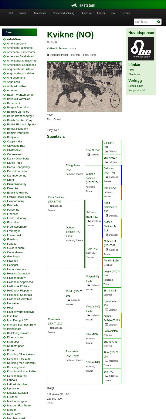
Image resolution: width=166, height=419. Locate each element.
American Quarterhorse (21, 52)
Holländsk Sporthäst (19, 294)
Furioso (11, 243)
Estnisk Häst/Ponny (19, 196)
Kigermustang (15, 337)
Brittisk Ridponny (17, 128)
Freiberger (13, 230)
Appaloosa (13, 81)
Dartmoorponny (16, 175)
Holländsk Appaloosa (20, 282)
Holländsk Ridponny (19, 290)
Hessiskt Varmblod (18, 273)
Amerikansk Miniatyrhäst (22, 60)
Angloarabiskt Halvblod (21, 73)
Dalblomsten (111, 331)
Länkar (101, 13)
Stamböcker (39, 13)
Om (113, 13)
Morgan (12, 409)
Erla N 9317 (110, 157)
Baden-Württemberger (21, 94)
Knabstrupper (15, 345)
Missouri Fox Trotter (19, 405)
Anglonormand (16, 77)
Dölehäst (12, 188)
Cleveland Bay (16, 145)
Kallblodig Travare (18, 333)
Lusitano (12, 397)
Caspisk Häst (15, 141)
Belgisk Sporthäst (18, 107)
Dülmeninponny (16, 184)
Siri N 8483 (110, 290)
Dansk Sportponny (18, 167)
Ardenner (12, 90)
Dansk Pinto (14, 162)
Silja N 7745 (110, 341)
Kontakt (126, 13)
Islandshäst (14, 328)
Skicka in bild (135, 86)
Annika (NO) (93, 362)
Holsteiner (13, 303)
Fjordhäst (13, 222)
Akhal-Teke (14, 39)
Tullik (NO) (110, 187)
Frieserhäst (14, 235)
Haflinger (12, 265)
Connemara (14, 154)
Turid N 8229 (111, 260)
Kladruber (13, 341)
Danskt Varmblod (17, 171)
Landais (12, 380)
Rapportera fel (136, 90)
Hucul (10, 307)
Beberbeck (13, 103)
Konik (10, 350)
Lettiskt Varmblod (17, 384)
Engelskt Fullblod (17, 192)
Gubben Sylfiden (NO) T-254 (92, 178)
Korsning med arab (19, 358)
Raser (22, 13)
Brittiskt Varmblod (18, 133)
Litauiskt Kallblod (17, 392)
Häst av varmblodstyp (20, 311)
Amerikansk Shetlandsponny (24, 64)
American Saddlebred (20, 56)
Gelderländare (16, 248)
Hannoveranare (16, 269)
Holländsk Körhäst (18, 286)
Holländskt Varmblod (20, 299)
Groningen (13, 256)
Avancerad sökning (63, 13)
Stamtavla (134, 74)
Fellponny (13, 209)
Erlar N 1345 (93, 150)
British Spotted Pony (19, 120)
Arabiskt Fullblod (17, 86)
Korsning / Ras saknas (21, 354)
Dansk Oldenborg (18, 158)
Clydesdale (14, 150)
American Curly (16, 43)
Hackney (12, 260)
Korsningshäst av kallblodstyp (25, 371)
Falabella (12, 205)
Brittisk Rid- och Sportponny (24, 124)
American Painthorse (20, 47)
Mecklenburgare (17, 401)
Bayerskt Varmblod (18, 98)
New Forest (14, 414)
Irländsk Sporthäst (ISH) (22, 324)
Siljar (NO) (92, 334)
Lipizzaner (13, 388)
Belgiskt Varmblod (18, 111)
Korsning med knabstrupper (24, 362)
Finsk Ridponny (16, 218)
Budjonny (13, 137)
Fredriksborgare (17, 226)
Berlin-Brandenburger (20, 116)
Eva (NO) (109, 371)
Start (10, 13)
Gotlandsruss (15, 252)
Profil (131, 70)
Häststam (83, 5)
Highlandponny (16, 277)
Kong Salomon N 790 (110, 207)
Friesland (12, 239)
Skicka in (86, 13)
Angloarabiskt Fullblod (20, 69)
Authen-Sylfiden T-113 (110, 226)
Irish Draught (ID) (17, 320)
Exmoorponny (15, 201)
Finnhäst (12, 213)
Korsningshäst (16, 367)
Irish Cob (12, 316)
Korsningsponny (17, 375)
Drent (10, 179)
